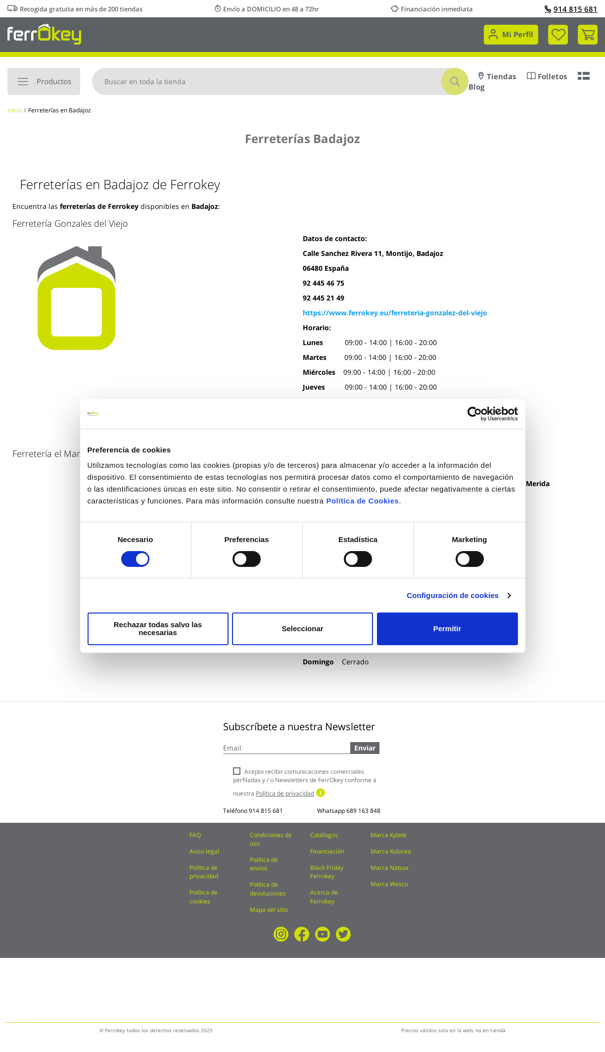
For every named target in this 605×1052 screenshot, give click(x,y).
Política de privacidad (203, 871)
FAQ (195, 835)
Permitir (447, 628)
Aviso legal (204, 851)
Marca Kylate (389, 835)
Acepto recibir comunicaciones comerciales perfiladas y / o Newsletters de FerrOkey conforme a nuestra (304, 782)
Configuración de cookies (453, 599)
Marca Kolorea (391, 851)
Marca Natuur (390, 867)
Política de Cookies (362, 505)
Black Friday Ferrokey (326, 871)
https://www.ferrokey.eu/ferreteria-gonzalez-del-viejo (395, 312)
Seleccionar (301, 628)
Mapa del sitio (269, 909)
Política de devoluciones (268, 888)
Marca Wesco (389, 884)
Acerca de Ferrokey (324, 896)
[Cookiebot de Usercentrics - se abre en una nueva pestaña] (474, 417)
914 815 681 (571, 9)
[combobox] (280, 81)
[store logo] (44, 33)
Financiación (327, 851)
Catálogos (324, 835)
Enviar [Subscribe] (364, 747)
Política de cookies (203, 896)
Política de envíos (264, 863)
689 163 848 (363, 810)
